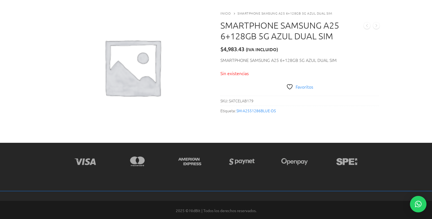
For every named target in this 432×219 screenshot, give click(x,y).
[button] (418, 204)
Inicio (225, 13)
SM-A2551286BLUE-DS (256, 110)
